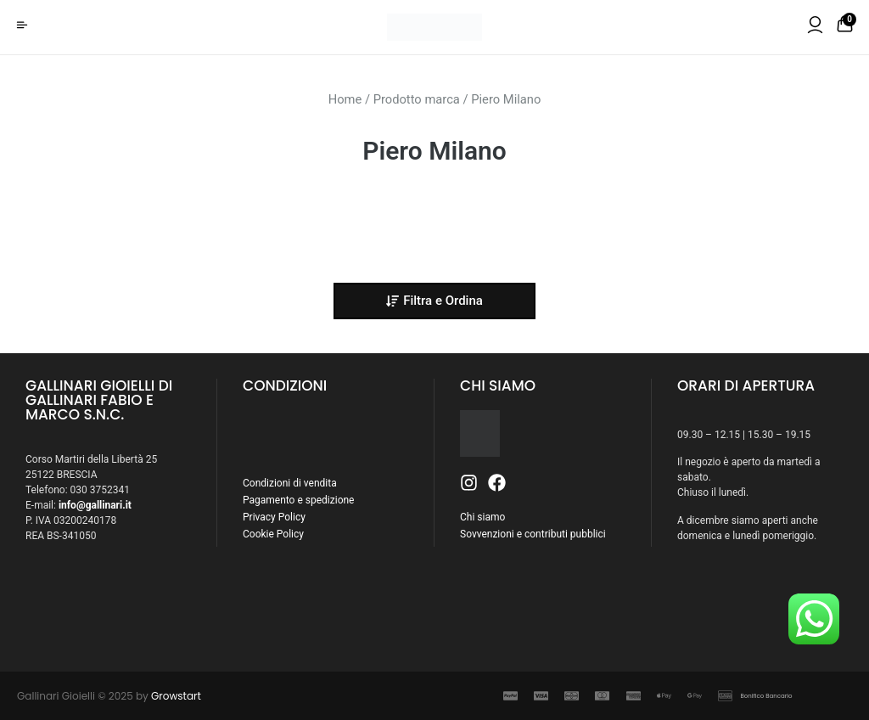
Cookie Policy (273, 534)
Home (345, 99)
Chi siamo (482, 517)
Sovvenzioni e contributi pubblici (533, 534)
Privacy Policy (274, 517)
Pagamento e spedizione (298, 500)
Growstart (176, 696)
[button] (434, 301)
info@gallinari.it (95, 505)
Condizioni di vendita (290, 483)
